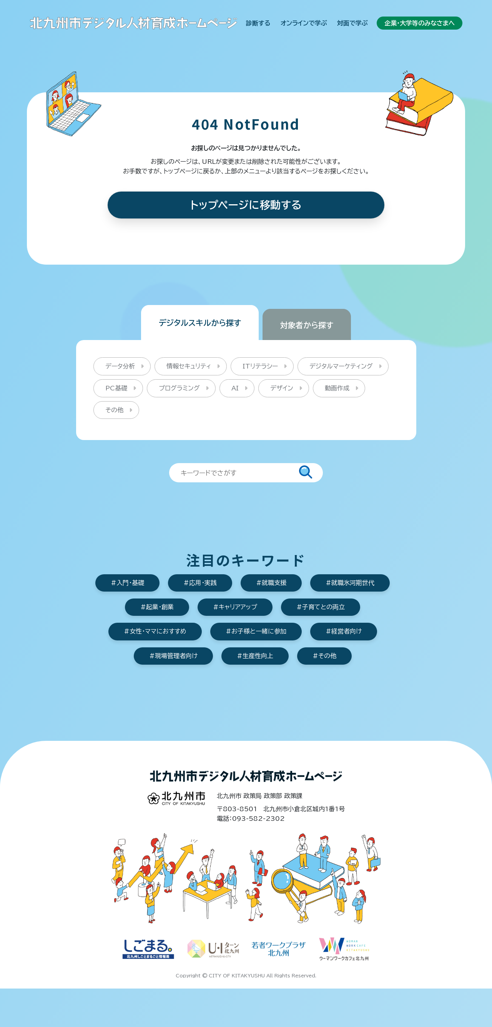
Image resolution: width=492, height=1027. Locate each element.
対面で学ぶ (352, 23)
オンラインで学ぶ (304, 23)
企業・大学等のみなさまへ (419, 23)
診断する (258, 23)
